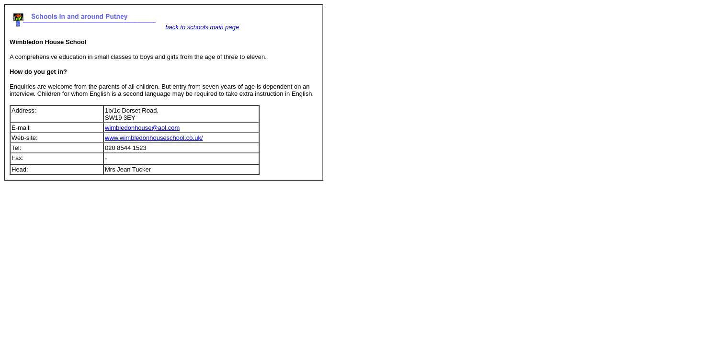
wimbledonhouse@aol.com (142, 127)
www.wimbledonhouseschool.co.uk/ (154, 137)
